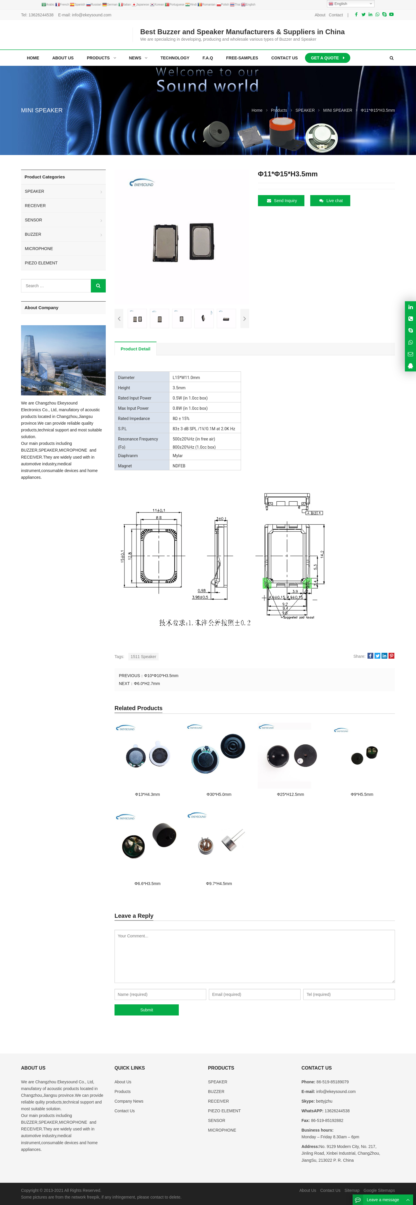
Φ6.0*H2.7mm (147, 683)
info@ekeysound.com (91, 15)
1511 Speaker (143, 656)
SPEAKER (34, 191)
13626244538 (41, 15)
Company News (129, 1101)
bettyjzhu (323, 1101)
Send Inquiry (282, 200)
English (338, 3)
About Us (123, 1082)
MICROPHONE (39, 248)
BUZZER (33, 234)
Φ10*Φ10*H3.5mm (161, 675)
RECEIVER (35, 205)
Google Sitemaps (379, 1190)
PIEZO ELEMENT (41, 263)
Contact (336, 15)
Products (123, 1091)
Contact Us (125, 1110)
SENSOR (33, 220)
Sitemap (351, 1190)
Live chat (331, 200)
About (320, 15)
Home (33, 58)
